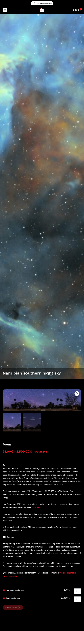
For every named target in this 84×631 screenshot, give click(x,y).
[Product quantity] (77, 591)
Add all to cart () (12, 607)
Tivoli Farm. (36, 507)
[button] (5, 10)
